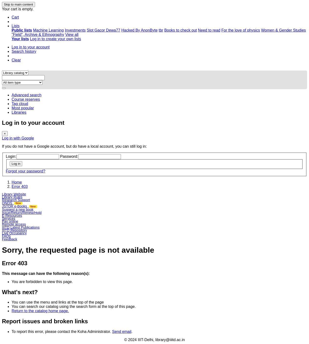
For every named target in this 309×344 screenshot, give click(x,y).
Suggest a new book (17, 210)
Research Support (16, 200)
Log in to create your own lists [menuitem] (55, 39)
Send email (121, 332)
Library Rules (12, 197)
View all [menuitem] (71, 35)
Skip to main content (18, 4)
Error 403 (20, 187)
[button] (15, 17)
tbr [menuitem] (161, 30)
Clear (16, 60)
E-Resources (12, 216)
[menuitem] (22, 30)
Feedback (9, 239)
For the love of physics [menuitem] (240, 30)
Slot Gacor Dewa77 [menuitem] (103, 30)
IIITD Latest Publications (21, 227)
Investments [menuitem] (75, 30)
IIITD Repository (14, 230)
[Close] (5, 133)
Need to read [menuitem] (209, 30)
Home (17, 182)
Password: (69, 156)
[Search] (4, 88)
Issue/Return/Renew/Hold (22, 213)
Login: (11, 156)
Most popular (23, 108)
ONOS (12, 203)
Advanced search (27, 95)
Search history (24, 51)
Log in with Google (18, 138)
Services (8, 218)
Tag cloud (20, 104)
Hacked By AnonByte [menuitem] (139, 30)
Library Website (14, 194)
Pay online (10, 221)
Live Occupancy (14, 233)
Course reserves (26, 99)
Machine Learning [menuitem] (48, 30)
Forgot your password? (25, 171)
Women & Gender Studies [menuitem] (283, 30)
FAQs (6, 236)
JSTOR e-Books (19, 206)
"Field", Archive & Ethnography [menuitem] (38, 35)
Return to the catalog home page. (40, 311)
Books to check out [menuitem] (180, 30)
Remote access (14, 224)
